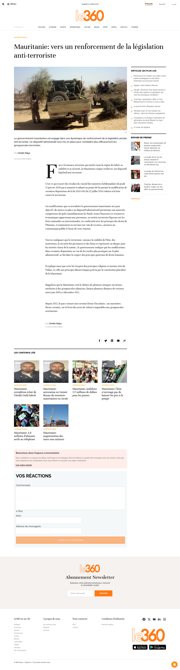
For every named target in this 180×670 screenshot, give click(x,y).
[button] (175, 665)
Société (63, 27)
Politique (41, 27)
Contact (75, 627)
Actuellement (18, 27)
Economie (52, 27)
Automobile (18, 642)
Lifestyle (123, 27)
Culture (87, 27)
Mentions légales (108, 624)
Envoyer (103, 593)
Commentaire (23, 485)
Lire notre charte (24, 465)
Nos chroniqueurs (20, 650)
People (114, 27)
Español (162, 4)
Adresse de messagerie (28, 526)
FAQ (73, 624)
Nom (18, 515)
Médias (96, 27)
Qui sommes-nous (49, 624)
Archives (46, 630)
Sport (105, 27)
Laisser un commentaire (70, 540)
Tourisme (134, 27)
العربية (174, 4)
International (75, 27)
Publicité (46, 627)
